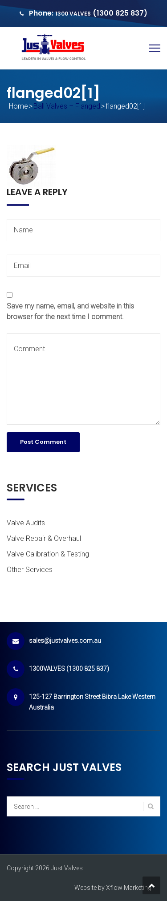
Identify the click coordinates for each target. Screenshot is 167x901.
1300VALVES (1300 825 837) (69, 668)
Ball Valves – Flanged (66, 106)
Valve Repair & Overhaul (44, 538)
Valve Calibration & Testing (48, 554)
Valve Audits (26, 523)
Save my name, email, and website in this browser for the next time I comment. (70, 311)
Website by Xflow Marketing (112, 887)
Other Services (30, 569)
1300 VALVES (73, 13)
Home (18, 106)
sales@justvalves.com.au (65, 640)
